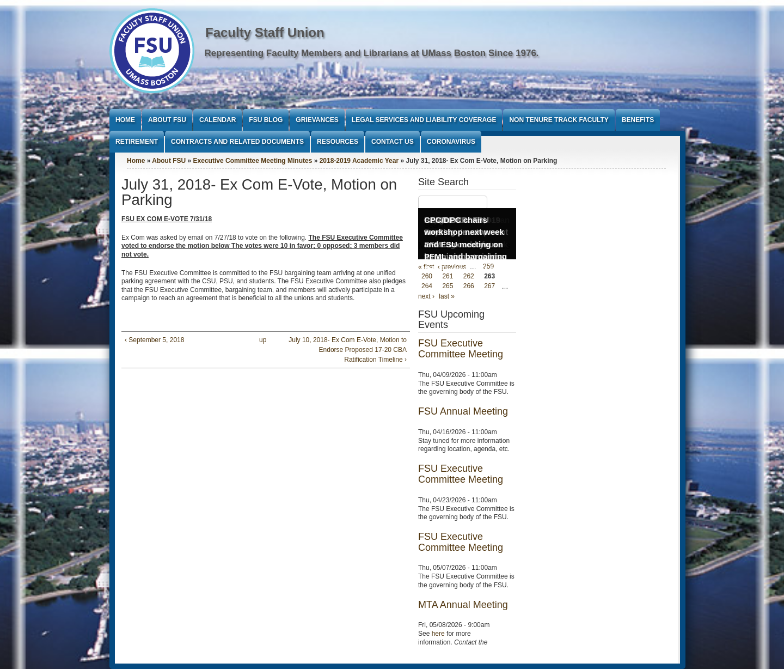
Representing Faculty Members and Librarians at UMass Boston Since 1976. (372, 53)
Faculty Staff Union (264, 32)
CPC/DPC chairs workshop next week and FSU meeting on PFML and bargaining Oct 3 (465, 244)
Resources (337, 141)
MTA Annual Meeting (463, 604)
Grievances (317, 120)
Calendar (217, 120)
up (262, 340)
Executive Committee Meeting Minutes (253, 161)
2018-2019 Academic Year (359, 161)
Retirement (136, 141)
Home (125, 120)
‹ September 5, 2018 (154, 340)
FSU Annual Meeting (463, 411)
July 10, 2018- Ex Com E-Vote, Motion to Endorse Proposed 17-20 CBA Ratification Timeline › (348, 349)
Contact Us (392, 141)
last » (447, 296)
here (438, 633)
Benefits (638, 120)
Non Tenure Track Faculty (558, 120)
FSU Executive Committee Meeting (460, 349)
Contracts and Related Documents (237, 141)
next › (426, 296)
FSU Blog (266, 120)
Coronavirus (451, 141)
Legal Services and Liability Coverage (424, 120)
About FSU (167, 120)
